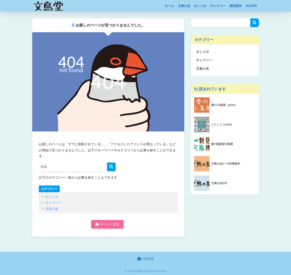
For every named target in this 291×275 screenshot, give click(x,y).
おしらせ (200, 5)
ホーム (169, 5)
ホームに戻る (107, 224)
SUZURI (251, 5)
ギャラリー (218, 5)
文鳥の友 (184, 5)
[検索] (111, 167)
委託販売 (235, 5)
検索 (254, 22)
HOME (145, 258)
